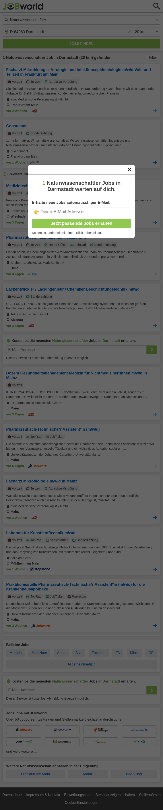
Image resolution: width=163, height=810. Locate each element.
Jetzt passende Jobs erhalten (82, 223)
